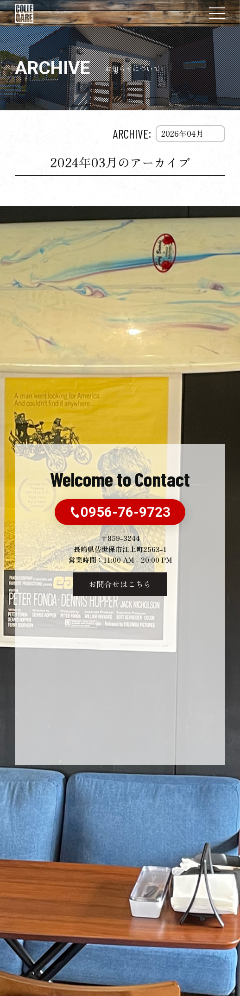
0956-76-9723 (120, 512)
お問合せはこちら (120, 584)
